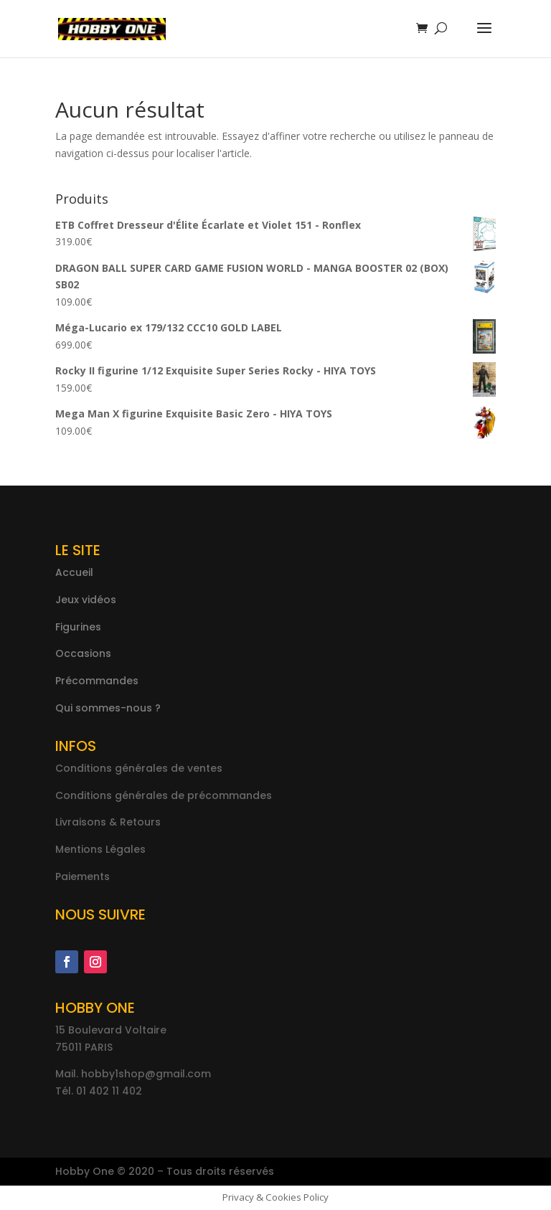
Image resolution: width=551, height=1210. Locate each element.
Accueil (74, 572)
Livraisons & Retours (108, 822)
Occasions (83, 653)
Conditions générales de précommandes (163, 795)
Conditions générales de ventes (138, 768)
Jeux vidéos (85, 599)
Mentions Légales (100, 849)
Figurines (78, 627)
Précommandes (96, 680)
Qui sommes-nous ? (108, 708)
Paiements (82, 876)
